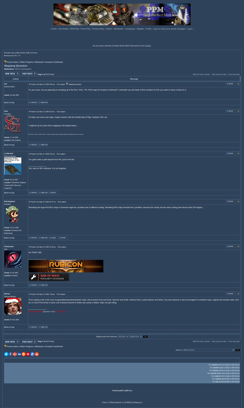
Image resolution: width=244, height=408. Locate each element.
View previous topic (219, 74)
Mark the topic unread (201, 74)
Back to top (9, 102)
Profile (149, 29)
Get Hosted (64, 29)
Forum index (12, 62)
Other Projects (26, 62)
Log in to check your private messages (169, 29)
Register (140, 29)
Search (109, 29)
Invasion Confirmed (54, 62)
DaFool (17, 69)
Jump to (179, 350)
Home (54, 29)
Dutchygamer (26, 69)
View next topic (234, 74)
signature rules (49, 311)
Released (39, 62)
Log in (189, 29)
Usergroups (130, 29)
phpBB (121, 390)
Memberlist (119, 29)
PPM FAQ (74, 29)
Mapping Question (15, 65)
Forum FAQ (86, 29)
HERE (148, 46)
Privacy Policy (98, 29)
